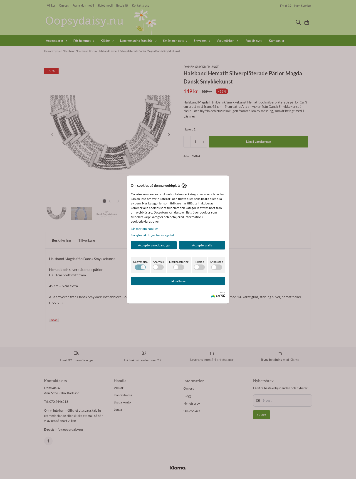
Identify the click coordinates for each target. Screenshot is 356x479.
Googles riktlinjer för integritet (152, 235)
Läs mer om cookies (144, 228)
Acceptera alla (202, 245)
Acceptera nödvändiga (154, 245)
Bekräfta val (178, 281)
